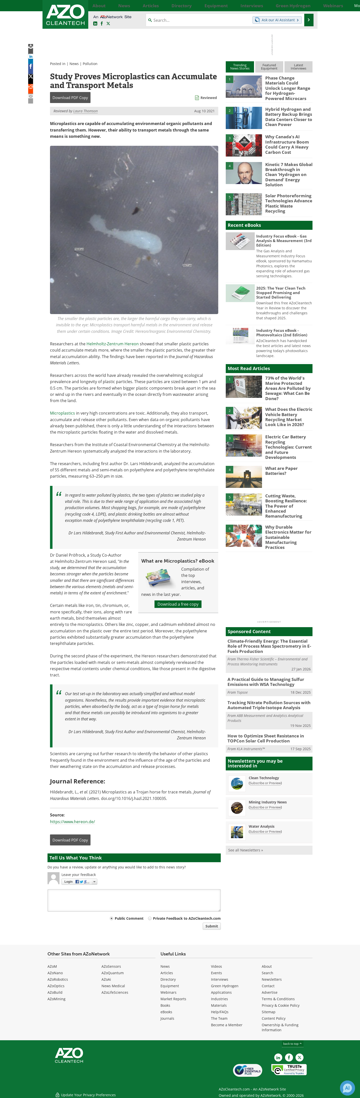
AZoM (52, 966)
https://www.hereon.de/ (72, 821)
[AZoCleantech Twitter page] (108, 24)
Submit (212, 926)
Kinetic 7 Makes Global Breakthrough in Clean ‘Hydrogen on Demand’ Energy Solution (286, 167)
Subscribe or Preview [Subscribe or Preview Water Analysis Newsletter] (265, 804)
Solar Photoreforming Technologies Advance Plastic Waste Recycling (287, 193)
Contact (268, 985)
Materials (219, 1005)
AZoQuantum (113, 972)
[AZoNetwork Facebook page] (102, 24)
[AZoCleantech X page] (300, 1057)
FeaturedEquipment (269, 67)
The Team (219, 1018)
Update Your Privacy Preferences (85, 1091)
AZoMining (57, 998)
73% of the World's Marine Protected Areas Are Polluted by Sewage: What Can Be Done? (287, 377)
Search (267, 972)
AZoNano (55, 972)
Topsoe (242, 667)
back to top (292, 1043)
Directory (168, 979)
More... (307, 5)
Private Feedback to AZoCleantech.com (187, 918)
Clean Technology (264, 750)
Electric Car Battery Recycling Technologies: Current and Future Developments (287, 432)
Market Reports (173, 998)
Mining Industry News (268, 774)
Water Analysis (261, 798)
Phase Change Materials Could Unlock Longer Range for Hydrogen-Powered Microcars (287, 84)
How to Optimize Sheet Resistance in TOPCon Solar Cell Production (262, 711)
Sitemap (269, 1011)
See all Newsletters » (245, 822)
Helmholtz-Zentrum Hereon (112, 344)
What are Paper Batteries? (280, 455)
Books (165, 1005)
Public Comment (129, 918)
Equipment (169, 985)
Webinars (168, 992)
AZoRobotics (58, 979)
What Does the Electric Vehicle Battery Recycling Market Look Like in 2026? (286, 405)
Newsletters (272, 979)
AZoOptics (56, 985)
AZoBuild (55, 992)
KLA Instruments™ (251, 721)
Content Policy (274, 1018)
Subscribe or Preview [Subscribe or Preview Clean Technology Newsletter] (265, 755)
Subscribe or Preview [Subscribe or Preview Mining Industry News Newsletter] (265, 779)
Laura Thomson (85, 111)
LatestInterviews (298, 67)
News (74, 63)
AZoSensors (111, 966)
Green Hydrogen (224, 985)
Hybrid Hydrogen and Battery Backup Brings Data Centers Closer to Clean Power (286, 112)
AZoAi (106, 979)
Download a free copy (178, 604)
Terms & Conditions (278, 998)
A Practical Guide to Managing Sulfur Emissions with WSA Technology (262, 657)
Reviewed (208, 97)
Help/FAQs (219, 1011)
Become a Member (226, 1024)
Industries (219, 998)
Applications (221, 992)
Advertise (270, 992)
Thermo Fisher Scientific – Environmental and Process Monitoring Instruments (268, 638)
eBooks (166, 1011)
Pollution (90, 63)
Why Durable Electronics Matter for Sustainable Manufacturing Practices (288, 513)
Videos (216, 966)
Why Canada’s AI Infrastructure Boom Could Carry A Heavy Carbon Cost (284, 140)
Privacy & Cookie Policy (281, 1005)
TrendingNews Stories (240, 67)
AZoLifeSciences (115, 992)
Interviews (219, 979)
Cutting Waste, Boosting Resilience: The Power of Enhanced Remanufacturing (288, 487)
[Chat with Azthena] (347, 1087)
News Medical (113, 985)
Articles (166, 972)
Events (216, 972)
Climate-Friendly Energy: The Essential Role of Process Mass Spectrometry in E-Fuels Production (268, 623)
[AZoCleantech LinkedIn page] (95, 24)
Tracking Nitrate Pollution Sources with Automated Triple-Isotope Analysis (265, 679)
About (267, 966)
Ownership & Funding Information (280, 1027)
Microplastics (62, 413)
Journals (167, 1018)
